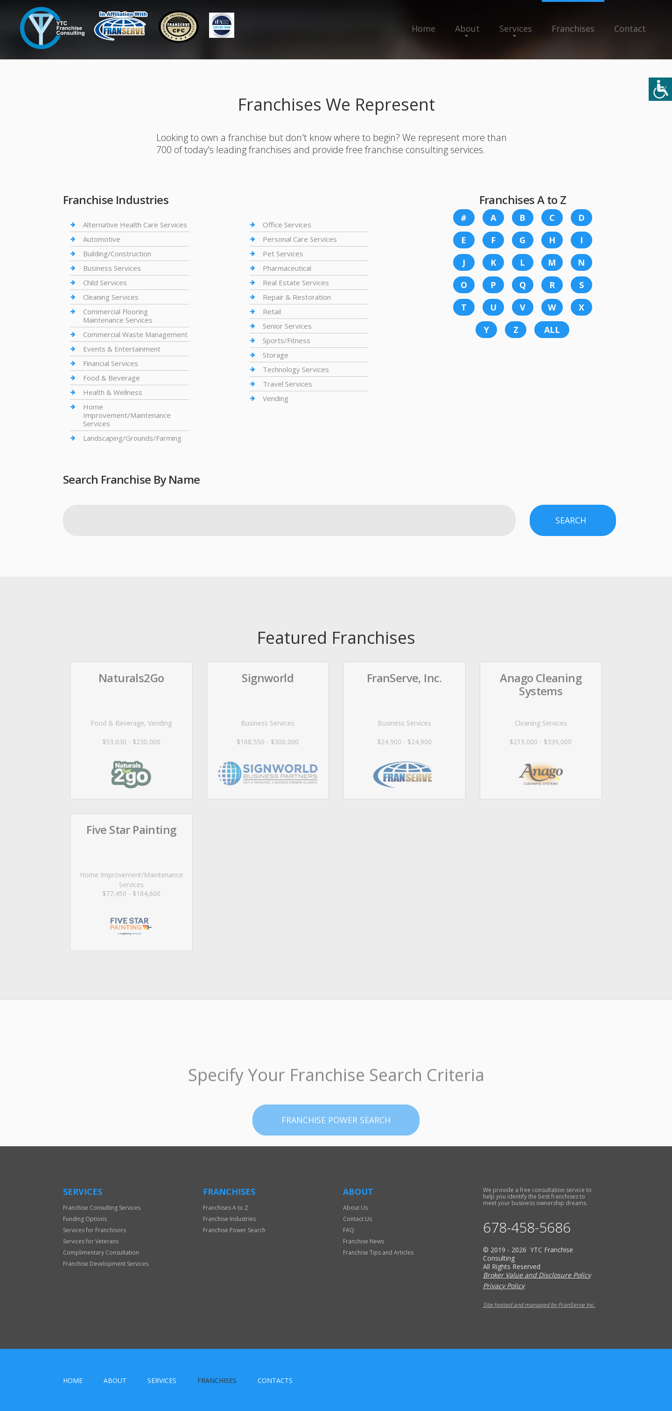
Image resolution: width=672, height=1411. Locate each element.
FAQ (348, 1230)
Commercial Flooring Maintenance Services (118, 316)
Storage (275, 355)
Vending (275, 398)
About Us (355, 1208)
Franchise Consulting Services (101, 1208)
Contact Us (357, 1219)
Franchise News (363, 1241)
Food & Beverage (111, 377)
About (467, 28)
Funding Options (85, 1219)
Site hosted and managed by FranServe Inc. (539, 1305)
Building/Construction (117, 253)
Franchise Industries (229, 1219)
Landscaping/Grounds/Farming (132, 438)
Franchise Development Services (105, 1264)
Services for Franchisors (94, 1230)
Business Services (112, 268)
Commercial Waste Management (135, 334)
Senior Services (287, 326)
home (73, 1380)
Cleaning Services (111, 297)
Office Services (287, 224)
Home (423, 28)
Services (515, 28)
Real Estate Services (296, 282)
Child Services (105, 282)
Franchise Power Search (336, 1151)
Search (570, 520)
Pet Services (283, 253)
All (552, 329)
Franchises (573, 28)
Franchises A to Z (225, 1208)
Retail (272, 311)
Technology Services (296, 369)
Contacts (275, 1380)
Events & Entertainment (122, 348)
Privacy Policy (504, 1285)
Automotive (101, 239)
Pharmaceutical (287, 268)
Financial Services (110, 363)
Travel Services (287, 383)
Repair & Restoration (297, 297)
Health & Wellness (112, 392)
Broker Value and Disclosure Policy (537, 1274)
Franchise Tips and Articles (378, 1252)
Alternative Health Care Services (135, 224)
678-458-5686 (527, 1228)
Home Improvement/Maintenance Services (127, 415)
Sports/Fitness (286, 340)
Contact (630, 28)
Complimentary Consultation (101, 1252)
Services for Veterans (91, 1241)
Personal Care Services (300, 239)
